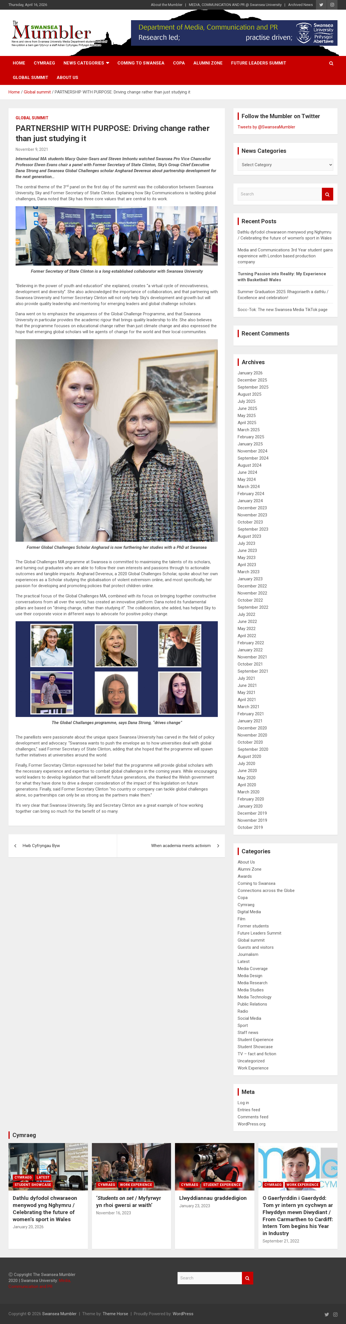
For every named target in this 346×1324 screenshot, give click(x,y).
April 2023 (247, 564)
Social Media (249, 1018)
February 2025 (251, 436)
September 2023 (253, 529)
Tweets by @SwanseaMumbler (266, 127)
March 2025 (249, 429)
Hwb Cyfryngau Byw (41, 845)
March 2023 (249, 571)
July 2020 (246, 763)
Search (327, 194)
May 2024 (247, 479)
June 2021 (247, 685)
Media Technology (254, 997)
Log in (243, 1102)
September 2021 (253, 671)
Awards (245, 876)
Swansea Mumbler (59, 1313)
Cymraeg (44, 63)
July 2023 (246, 543)
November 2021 (252, 657)
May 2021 (247, 692)
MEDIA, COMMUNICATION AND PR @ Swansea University (235, 5)
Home (19, 63)
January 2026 (250, 373)
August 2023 (249, 536)
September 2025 (253, 387)
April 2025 (247, 422)
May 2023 (247, 557)
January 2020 (250, 806)
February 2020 (251, 799)
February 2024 (251, 493)
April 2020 (247, 784)
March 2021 (249, 706)
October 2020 (250, 742)
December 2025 (252, 380)
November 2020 (252, 735)
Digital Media (249, 911)
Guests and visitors (256, 947)
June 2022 (247, 621)
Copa (179, 63)
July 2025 (246, 401)
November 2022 (252, 593)
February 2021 (251, 713)
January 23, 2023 (194, 1206)
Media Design (250, 975)
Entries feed (249, 1109)
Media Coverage (253, 968)
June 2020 (247, 770)
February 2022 (251, 642)
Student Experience (255, 1039)
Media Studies (251, 990)
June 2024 (247, 472)
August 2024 (249, 465)
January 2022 (250, 649)
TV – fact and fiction (257, 1053)
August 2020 (249, 756)
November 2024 (252, 451)
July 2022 (246, 614)
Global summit (30, 77)
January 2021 (250, 720)
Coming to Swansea (140, 63)
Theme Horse (115, 1313)
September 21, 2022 (281, 1241)
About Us (67, 77)
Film (241, 918)
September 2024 (253, 458)
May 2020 (247, 777)
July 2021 (246, 678)
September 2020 (253, 749)
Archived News (300, 5)
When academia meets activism (181, 845)
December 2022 (252, 586)
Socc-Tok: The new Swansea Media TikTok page (283, 309)
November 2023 (252, 515)
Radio (243, 1011)
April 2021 (247, 699)
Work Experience (253, 1068)
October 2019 (250, 827)
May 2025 (247, 415)
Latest (244, 961)
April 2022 (247, 635)
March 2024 (249, 486)
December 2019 (252, 813)
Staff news (248, 1032)
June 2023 (247, 550)
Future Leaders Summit (258, 63)
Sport (243, 1025)
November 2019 (252, 820)
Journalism (248, 954)
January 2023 (250, 578)
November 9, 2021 (32, 149)
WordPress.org (251, 1124)
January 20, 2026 (28, 1227)
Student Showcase (255, 1046)
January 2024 (250, 500)
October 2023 (250, 522)
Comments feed (253, 1116)
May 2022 (247, 628)
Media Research (252, 982)
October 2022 (250, 600)
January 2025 (250, 444)
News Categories (84, 63)
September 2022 (253, 607)
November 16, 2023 (113, 1213)
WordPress (183, 1313)
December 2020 (252, 728)
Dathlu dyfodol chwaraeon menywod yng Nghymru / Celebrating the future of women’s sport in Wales (45, 1208)
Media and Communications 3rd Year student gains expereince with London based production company (285, 255)
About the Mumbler (166, 5)
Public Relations (252, 1004)
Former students (253, 926)
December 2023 (252, 507)
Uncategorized (251, 1061)
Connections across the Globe (266, 890)
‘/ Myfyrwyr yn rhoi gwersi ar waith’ (128, 1201)
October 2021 (250, 664)
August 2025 (249, 394)
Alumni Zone (208, 63)
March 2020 (249, 792)
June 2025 (247, 408)
